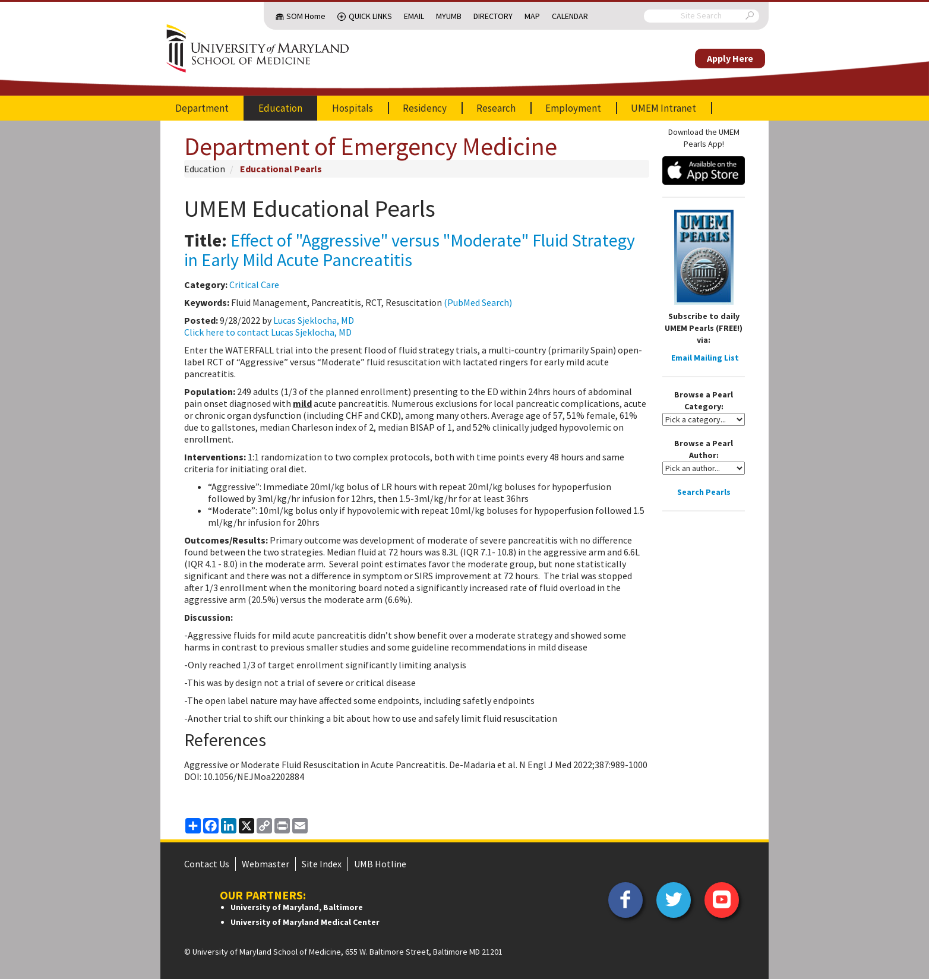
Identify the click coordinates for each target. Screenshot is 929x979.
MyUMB (449, 16)
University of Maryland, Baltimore (296, 907)
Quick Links (370, 16)
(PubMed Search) (478, 302)
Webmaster (265, 864)
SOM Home (306, 16)
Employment (573, 108)
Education (280, 108)
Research (496, 108)
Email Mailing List (705, 357)
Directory (493, 16)
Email (414, 16)
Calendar (570, 16)
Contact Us (206, 864)
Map (532, 16)
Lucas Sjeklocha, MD (313, 320)
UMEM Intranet (663, 108)
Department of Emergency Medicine (370, 146)
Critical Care (254, 284)
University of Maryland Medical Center (305, 922)
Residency (425, 108)
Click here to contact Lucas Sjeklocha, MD (268, 332)
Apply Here (730, 58)
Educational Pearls (281, 169)
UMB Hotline (380, 864)
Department (202, 108)
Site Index (322, 864)
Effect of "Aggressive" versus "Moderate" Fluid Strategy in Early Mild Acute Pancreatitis (409, 250)
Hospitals (352, 108)
